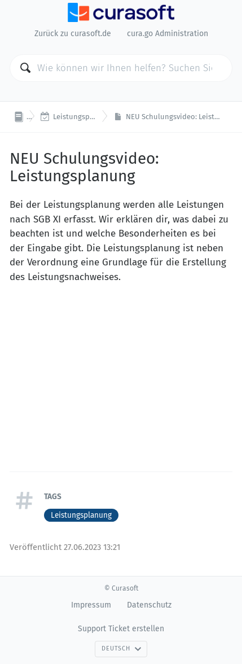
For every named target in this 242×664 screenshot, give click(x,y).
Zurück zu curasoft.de (72, 33)
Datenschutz (149, 605)
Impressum (91, 605)
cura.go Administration (167, 33)
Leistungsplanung (81, 515)
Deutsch (121, 648)
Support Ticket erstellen (121, 629)
